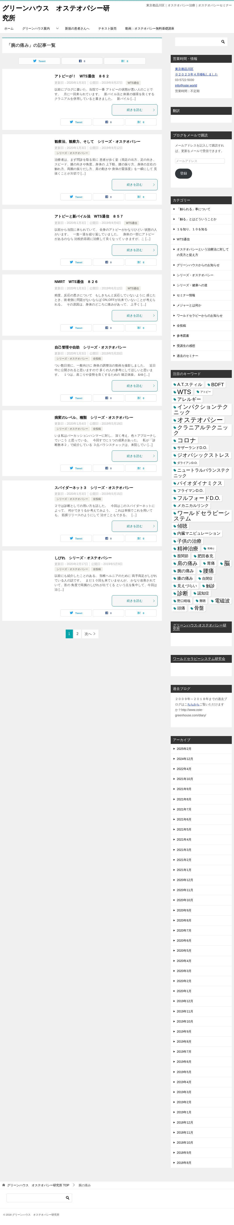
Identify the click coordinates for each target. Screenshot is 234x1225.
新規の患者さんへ (77, 28)
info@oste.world (186, 85)
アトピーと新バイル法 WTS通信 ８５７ (89, 216)
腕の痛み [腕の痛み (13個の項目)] (185, 571)
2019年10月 (185, 1021)
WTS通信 (133, 82)
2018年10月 (185, 1142)
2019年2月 (184, 1102)
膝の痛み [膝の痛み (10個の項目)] (185, 578)
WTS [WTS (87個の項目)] (184, 392)
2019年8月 (184, 1041)
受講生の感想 (186, 345)
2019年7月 (184, 1051)
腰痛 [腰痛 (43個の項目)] (208, 571)
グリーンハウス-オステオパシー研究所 (199, 627)
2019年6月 (184, 1061)
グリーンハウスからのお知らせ (198, 265)
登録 (183, 173)
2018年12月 (185, 1122)
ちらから (193, 704)
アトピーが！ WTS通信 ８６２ (82, 76)
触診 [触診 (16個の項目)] (210, 585)
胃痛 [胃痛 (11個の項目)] (211, 563)
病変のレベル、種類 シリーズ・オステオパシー (94, 417)
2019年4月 (184, 1082)
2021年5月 (184, 829)
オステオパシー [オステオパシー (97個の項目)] (200, 420)
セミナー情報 (186, 295)
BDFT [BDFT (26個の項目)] (217, 384)
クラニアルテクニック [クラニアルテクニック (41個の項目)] (201, 430)
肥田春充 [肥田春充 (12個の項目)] (205, 556)
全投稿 (97, 358)
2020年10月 (185, 900)
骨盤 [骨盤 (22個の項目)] (199, 608)
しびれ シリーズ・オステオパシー (83, 558)
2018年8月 (184, 1162)
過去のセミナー (187, 356)
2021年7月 (184, 809)
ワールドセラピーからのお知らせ (200, 315)
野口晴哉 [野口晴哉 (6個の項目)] (183, 601)
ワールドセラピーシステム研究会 (199, 659)
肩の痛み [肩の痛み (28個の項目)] (187, 563)
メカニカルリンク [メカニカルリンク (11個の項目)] (193, 505)
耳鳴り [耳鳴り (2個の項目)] (211, 548)
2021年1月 (184, 870)
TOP (38, 1185)
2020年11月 (185, 890)
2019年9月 (184, 1031)
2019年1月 (184, 1112)
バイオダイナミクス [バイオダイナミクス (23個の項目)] (199, 483)
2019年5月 (184, 1072)
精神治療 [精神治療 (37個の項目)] (187, 548)
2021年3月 (184, 850)
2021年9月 (184, 789)
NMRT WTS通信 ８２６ (76, 282)
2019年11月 (185, 1011)
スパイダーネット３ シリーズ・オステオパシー (94, 488)
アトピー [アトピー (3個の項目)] (205, 391)
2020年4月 (184, 961)
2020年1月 (184, 991)
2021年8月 (184, 799)
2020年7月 (184, 930)
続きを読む (141, 110)
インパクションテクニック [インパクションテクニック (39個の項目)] (201, 409)
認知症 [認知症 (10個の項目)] (203, 593)
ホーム (9, 28)
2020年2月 (184, 981)
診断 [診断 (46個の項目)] (182, 593)
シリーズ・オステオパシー (72, 153)
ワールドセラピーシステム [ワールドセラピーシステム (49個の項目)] (202, 516)
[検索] (201, 41)
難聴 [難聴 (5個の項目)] (203, 600)
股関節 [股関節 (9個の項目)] (182, 556)
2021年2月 (184, 860)
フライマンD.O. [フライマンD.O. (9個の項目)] (190, 491)
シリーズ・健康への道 (192, 285)
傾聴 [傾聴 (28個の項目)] (182, 526)
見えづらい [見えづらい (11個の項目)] (187, 586)
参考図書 (183, 335)
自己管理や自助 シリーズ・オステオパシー (90, 347)
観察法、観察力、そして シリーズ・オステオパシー (98, 141)
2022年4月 (184, 769)
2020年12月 (185, 880)
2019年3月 (184, 1092)
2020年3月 (184, 971)
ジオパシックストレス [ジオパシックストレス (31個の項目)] (203, 455)
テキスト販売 (107, 28)
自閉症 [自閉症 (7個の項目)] (207, 578)
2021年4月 (184, 839)
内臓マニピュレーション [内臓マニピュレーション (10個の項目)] (198, 533)
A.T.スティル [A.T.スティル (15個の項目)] (189, 384)
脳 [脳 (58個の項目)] (227, 563)
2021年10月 (185, 779)
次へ (88, 634)
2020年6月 (184, 940)
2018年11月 (185, 1132)
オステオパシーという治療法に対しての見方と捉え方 (203, 252)
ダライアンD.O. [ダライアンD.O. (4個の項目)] (187, 462)
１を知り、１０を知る (192, 229)
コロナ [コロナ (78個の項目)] (186, 440)
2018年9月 (184, 1152)
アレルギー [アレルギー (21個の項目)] (189, 399)
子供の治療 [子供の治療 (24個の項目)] (189, 541)
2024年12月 (185, 759)
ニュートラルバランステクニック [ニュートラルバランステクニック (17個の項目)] (202, 473)
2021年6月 (184, 819)
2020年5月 (184, 950)
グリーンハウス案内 (36, 28)
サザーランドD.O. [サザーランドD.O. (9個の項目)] (192, 448)
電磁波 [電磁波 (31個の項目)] (222, 601)
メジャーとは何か (189, 305)
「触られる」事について (193, 209)
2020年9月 (184, 910)
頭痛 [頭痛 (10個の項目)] (181, 608)
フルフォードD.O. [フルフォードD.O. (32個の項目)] (198, 498)
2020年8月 (184, 920)
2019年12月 (185, 1001)
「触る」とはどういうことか (197, 219)
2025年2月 (184, 748)
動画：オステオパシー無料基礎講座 (149, 28)
